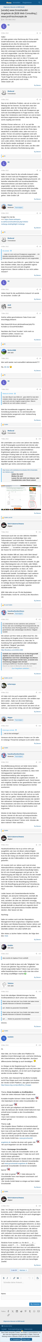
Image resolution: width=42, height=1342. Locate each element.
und (8, 517)
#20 (40, 1206)
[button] (3, 1278)
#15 (40, 762)
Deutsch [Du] (7, 1326)
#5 (40, 246)
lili (3, 19)
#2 (40, 99)
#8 (40, 358)
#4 (40, 213)
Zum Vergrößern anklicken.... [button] (21, 668)
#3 (40, 170)
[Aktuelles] (35, 2)
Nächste (23, 1270)
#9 (40, 389)
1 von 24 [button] (14, 1270)
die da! (6, 367)
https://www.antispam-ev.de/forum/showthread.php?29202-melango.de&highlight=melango (14, 221)
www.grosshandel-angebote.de (16, 1163)
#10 (40, 439)
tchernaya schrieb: (8, 730)
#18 (40, 991)
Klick (6, 936)
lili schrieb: (6, 251)
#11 (40, 532)
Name (3, 1294)
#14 (40, 726)
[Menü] (3, 2)
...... (6, 1019)
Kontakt (4, 1329)
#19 (40, 1045)
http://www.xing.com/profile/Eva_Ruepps (16, 1085)
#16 (40, 845)
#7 (40, 313)
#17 (40, 954)
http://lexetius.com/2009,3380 (12, 650)
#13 (40, 692)
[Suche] (39, 2)
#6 (40, 289)
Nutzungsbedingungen (15, 1329)
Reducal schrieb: (8, 393)
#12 (40, 619)
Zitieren (38, 85)
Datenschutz (28, 1329)
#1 (40, 33)
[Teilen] (37, 33)
